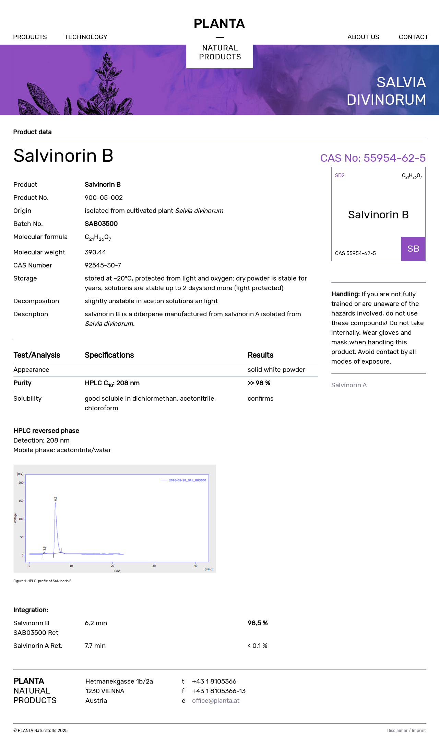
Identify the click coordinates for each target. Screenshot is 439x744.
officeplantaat (215, 701)
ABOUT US (363, 37)
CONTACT (413, 37)
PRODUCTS (30, 37)
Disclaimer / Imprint (406, 730)
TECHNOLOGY (85, 37)
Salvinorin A (349, 385)
